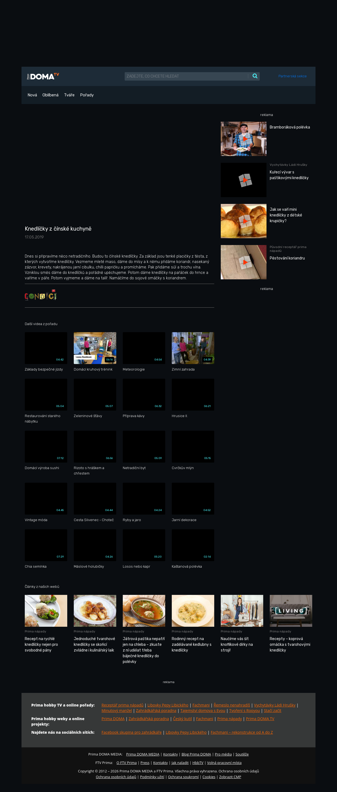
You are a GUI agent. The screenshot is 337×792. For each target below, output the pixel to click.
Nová (32, 95)
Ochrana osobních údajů (116, 776)
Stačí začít (272, 710)
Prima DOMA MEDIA (142, 754)
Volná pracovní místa (224, 762)
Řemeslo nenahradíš (232, 705)
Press (144, 762)
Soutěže (242, 754)
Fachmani (201, 705)
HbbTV (197, 762)
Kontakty (170, 754)
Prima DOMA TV (260, 718)
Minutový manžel (117, 710)
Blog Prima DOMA (196, 754)
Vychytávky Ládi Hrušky (274, 705)
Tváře (69, 95)
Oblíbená (50, 95)
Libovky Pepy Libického (168, 705)
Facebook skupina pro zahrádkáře (132, 732)
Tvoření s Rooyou (244, 710)
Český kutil (182, 718)
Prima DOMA (113, 718)
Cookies (209, 776)
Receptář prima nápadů (122, 705)
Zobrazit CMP (230, 776)
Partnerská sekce (292, 76)
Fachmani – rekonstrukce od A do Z (242, 732)
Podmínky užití (152, 776)
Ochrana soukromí (183, 776)
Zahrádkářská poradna (156, 710)
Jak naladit (180, 762)
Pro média (223, 754)
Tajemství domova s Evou (202, 710)
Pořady (87, 95)
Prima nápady (229, 718)
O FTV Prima (127, 762)
